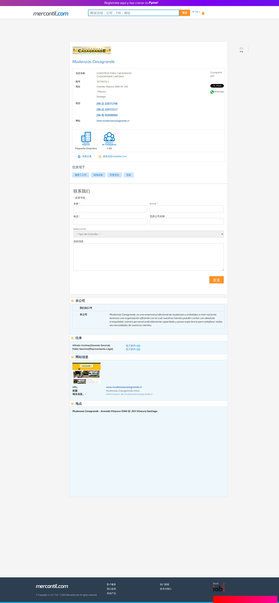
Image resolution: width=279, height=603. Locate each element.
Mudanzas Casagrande (93, 61)
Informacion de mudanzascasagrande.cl (129, 394)
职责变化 (114, 175)
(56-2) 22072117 (107, 109)
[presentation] (100, 281)
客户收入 (196, 12)
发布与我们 (166, 589)
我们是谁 (111, 589)
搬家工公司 (80, 175)
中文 (241, 52)
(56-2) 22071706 (107, 103)
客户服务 (111, 584)
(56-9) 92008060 (107, 115)
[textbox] (139, 13)
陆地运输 (98, 175)
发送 (216, 280)
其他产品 (111, 593)
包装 (128, 175)
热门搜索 (164, 584)
